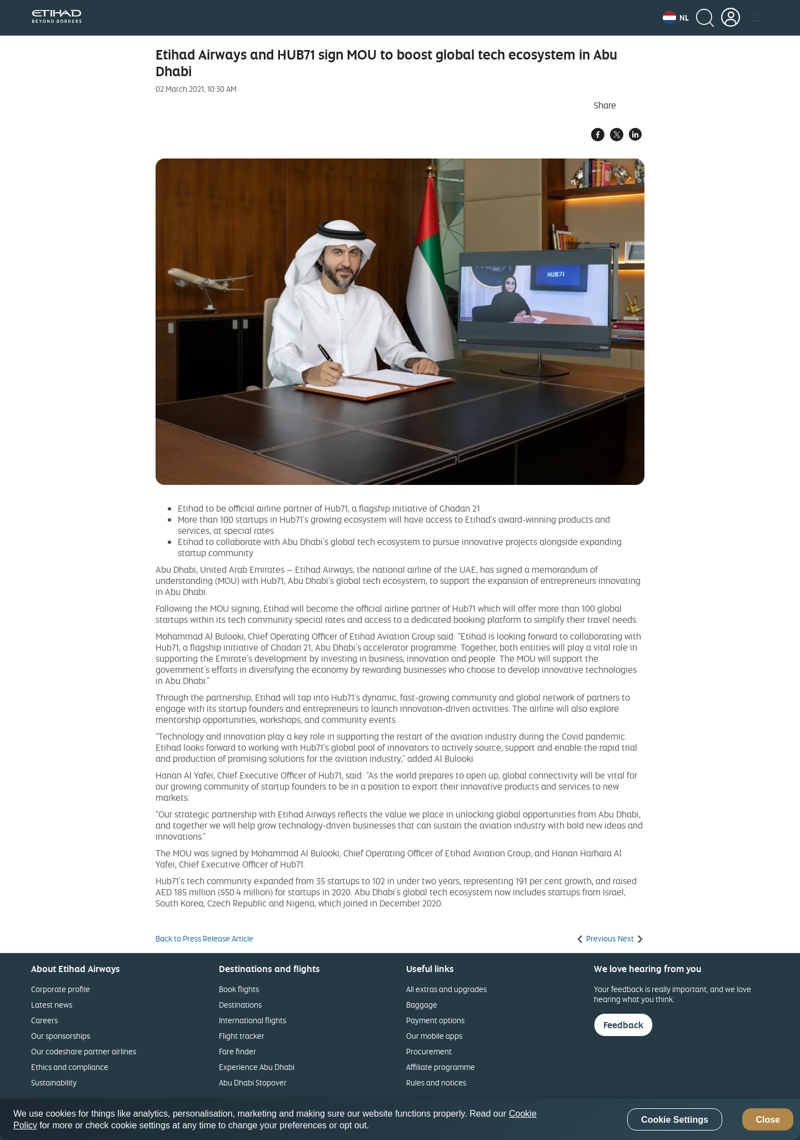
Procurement (429, 1051)
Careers (44, 1020)
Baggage (421, 1004)
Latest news (51, 1004)
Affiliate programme (440, 1067)
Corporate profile (60, 989)
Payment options (435, 1020)
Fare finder (237, 1051)
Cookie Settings (674, 1119)
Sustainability (54, 1082)
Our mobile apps (434, 1035)
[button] (676, 17)
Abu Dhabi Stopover (253, 1082)
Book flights (239, 989)
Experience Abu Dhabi (256, 1067)
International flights (252, 1020)
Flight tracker (241, 1035)
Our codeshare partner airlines (83, 1051)
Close (768, 1119)
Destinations (240, 1004)
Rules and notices (436, 1082)
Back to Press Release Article (204, 939)
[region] (400, 1119)
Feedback (623, 1025)
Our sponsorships (60, 1035)
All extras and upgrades (446, 989)
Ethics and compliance (69, 1067)
